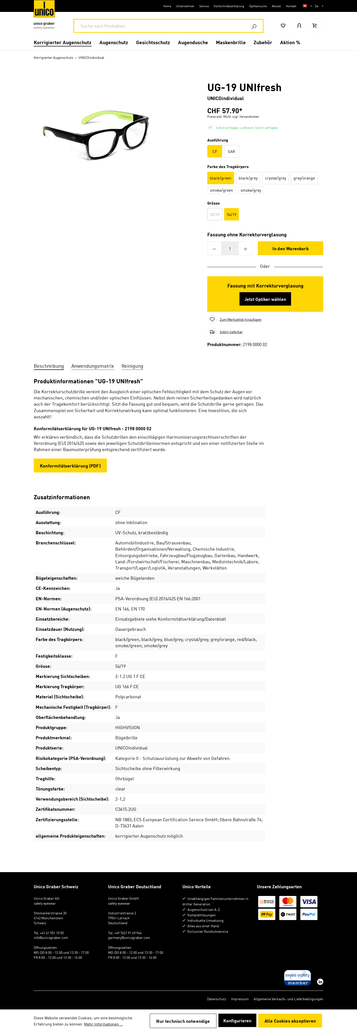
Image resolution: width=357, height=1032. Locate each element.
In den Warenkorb (290, 248)
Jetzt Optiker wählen (265, 299)
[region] (104, 133)
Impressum (240, 998)
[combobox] (159, 26)
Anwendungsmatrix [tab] (92, 365)
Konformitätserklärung (229, 6)
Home (167, 6)
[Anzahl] (230, 248)
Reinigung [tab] (132, 365)
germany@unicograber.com (129, 937)
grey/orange (304, 177)
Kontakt (291, 6)
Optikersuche (258, 6)
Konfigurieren (237, 1020)
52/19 (216, 215)
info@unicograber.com (51, 937)
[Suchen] (254, 26)
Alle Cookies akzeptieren (290, 1020)
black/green (220, 177)
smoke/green (221, 190)
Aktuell (276, 6)
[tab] (49, 365)
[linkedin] (320, 982)
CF (214, 151)
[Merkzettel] (283, 26)
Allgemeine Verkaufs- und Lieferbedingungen (288, 998)
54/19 (231, 214)
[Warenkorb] (317, 26)
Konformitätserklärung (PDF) (70, 465)
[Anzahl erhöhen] (246, 248)
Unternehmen (185, 6)
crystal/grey (275, 177)
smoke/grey (250, 190)
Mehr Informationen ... (103, 1024)
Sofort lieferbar (231, 331)
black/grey (248, 177)
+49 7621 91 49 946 (128, 932)
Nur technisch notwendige (183, 1021)
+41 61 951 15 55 (52, 932)
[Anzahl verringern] (214, 248)
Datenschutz (216, 998)
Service (204, 6)
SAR (231, 151)
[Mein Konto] (300, 26)
